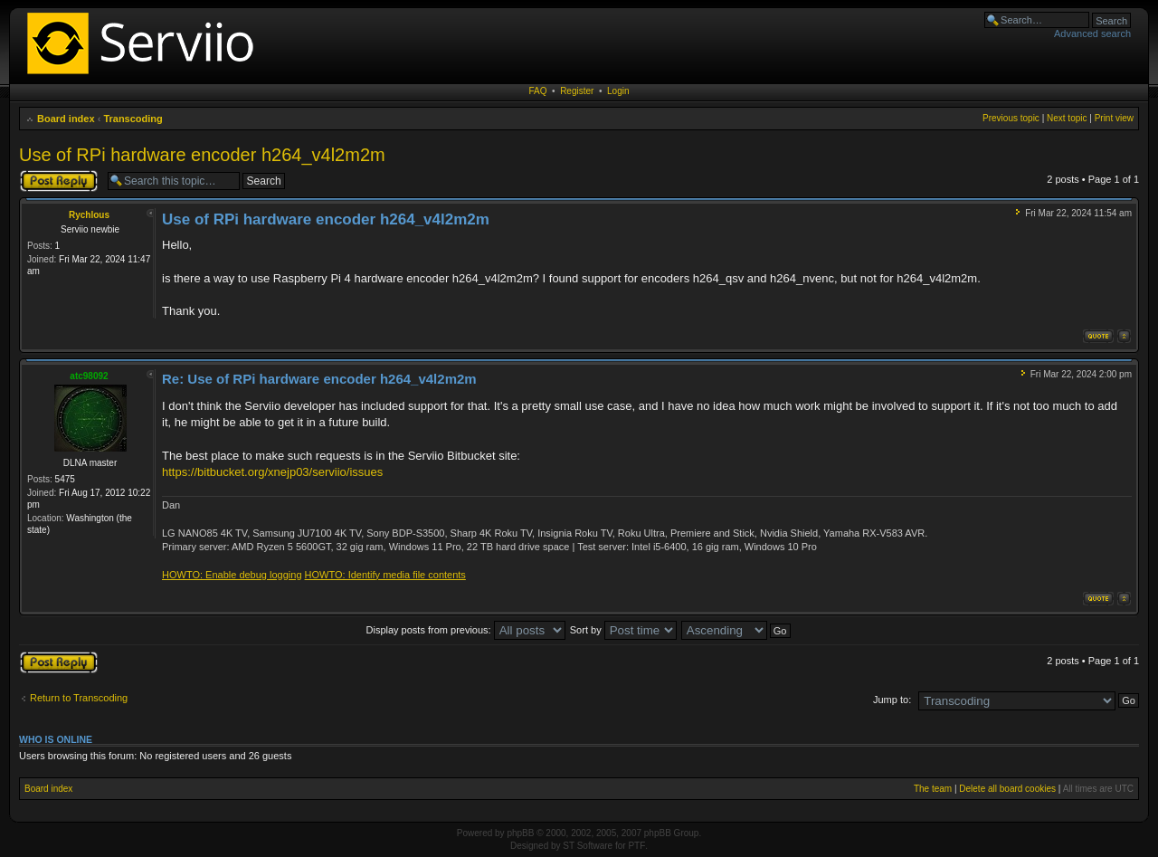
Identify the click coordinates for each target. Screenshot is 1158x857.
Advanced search (1092, 33)
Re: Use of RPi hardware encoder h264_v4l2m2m (319, 378)
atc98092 (89, 376)
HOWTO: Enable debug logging (232, 574)
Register (576, 91)
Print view (1114, 118)
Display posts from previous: (465, 629)
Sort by (623, 629)
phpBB (520, 833)
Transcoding (132, 118)
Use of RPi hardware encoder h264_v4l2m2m (202, 155)
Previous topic (1010, 118)
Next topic (1067, 118)
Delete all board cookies (1007, 789)
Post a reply (59, 181)
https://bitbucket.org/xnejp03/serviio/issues (272, 472)
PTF (636, 846)
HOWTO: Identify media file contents (385, 574)
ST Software (587, 846)
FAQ (538, 91)
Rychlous (89, 215)
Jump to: (892, 699)
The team (933, 789)
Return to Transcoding (79, 697)
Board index (66, 118)
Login (618, 91)
